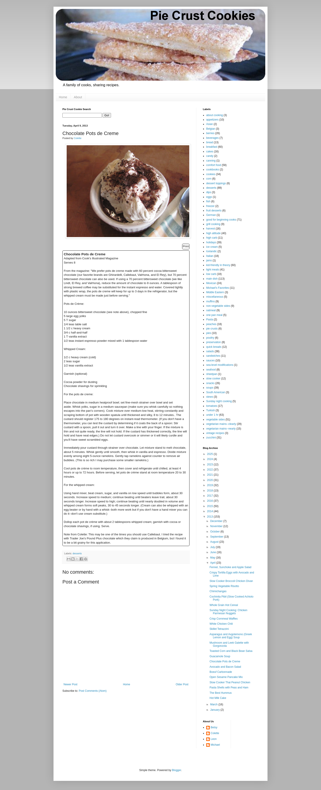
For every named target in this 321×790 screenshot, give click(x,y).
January (215, 709)
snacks (210, 383)
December (216, 521)
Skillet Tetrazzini (219, 628)
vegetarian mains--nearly (221, 428)
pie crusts (212, 328)
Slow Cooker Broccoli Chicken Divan (231, 581)
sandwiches (213, 355)
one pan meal (214, 315)
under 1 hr (212, 414)
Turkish (210, 410)
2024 (210, 459)
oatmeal (211, 310)
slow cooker (213, 378)
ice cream (212, 246)
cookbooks (212, 169)
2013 (210, 516)
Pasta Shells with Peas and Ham (229, 687)
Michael (215, 744)
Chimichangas (218, 591)
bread (209, 142)
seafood (211, 369)
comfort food (213, 165)
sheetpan (211, 374)
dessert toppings (216, 183)
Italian (209, 256)
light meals (212, 269)
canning (211, 160)
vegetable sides (215, 419)
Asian (209, 124)
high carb (211, 237)
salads (210, 351)
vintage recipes (215, 433)
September (217, 536)
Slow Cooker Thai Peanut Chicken (230, 682)
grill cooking (213, 224)
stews (209, 396)
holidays (211, 242)
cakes (209, 151)
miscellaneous (214, 296)
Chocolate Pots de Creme (225, 661)
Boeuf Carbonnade (221, 671)
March (214, 704)
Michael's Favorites (217, 287)
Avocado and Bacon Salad (225, 666)
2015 (210, 506)
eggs (209, 197)
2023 (210, 464)
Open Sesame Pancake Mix (226, 677)
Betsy (214, 727)
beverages (212, 137)
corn (208, 178)
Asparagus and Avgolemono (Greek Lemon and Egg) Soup (231, 636)
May (213, 557)
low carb (211, 274)
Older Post (182, 684)
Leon (214, 739)
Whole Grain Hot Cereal (224, 605)
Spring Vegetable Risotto (224, 586)
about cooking (214, 115)
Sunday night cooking (219, 401)
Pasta (209, 319)
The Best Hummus (221, 692)
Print (186, 246)
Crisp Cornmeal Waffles (224, 618)
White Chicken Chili (221, 623)
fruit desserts (214, 210)
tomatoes (211, 405)
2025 (210, 454)
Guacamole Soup (220, 656)
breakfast (211, 146)
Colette (215, 733)
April (213, 562)
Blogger (176, 770)
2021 (210, 474)
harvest (210, 228)
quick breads (213, 346)
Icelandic (211, 251)
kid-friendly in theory (218, 265)
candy (209, 156)
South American (215, 392)
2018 (210, 490)
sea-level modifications (219, 364)
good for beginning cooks (221, 219)
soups (209, 387)
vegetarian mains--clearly (221, 424)
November (216, 526)
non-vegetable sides (218, 305)
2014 (210, 511)
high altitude (213, 233)
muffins (210, 301)
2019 (210, 485)
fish (208, 201)
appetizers (212, 119)
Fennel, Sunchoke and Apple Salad (230, 567)
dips (208, 192)
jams (209, 260)
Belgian (210, 128)
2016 (210, 500)
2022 (210, 469)
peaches (211, 324)
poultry (210, 337)
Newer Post (70, 684)
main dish (212, 278)
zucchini (211, 437)
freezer (210, 206)
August (214, 541)
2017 (210, 495)
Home (63, 97)
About (78, 97)
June (213, 552)
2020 (210, 480)
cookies (210, 174)
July (213, 547)
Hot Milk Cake (218, 698)
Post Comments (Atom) (93, 690)
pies (208, 333)
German (211, 215)
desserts (77, 553)
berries (210, 133)
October (215, 531)
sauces (210, 360)
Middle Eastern (215, 292)
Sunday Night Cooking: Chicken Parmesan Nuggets (228, 612)
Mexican (211, 283)
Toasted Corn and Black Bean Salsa (231, 651)
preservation (213, 342)
